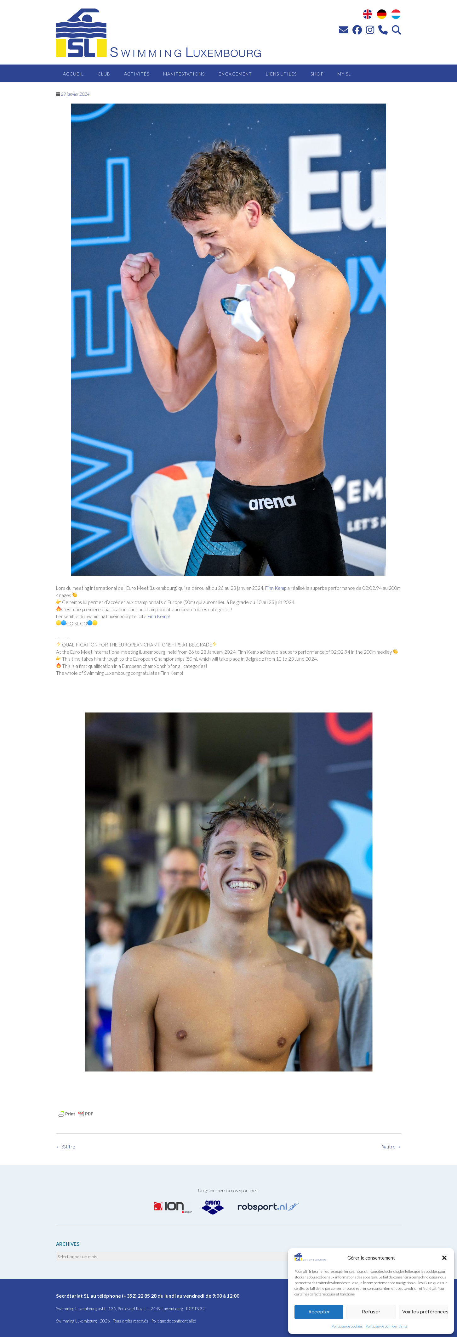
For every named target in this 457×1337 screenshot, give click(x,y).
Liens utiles (281, 73)
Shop (317, 73)
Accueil (73, 73)
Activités (136, 73)
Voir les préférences (425, 1312)
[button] (444, 1258)
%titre (391, 1146)
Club (104, 73)
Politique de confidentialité (387, 1326)
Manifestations (184, 73)
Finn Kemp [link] (275, 588)
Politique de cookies (347, 1326)
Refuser (371, 1312)
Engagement (235, 73)
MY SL (344, 73)
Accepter (319, 1312)
